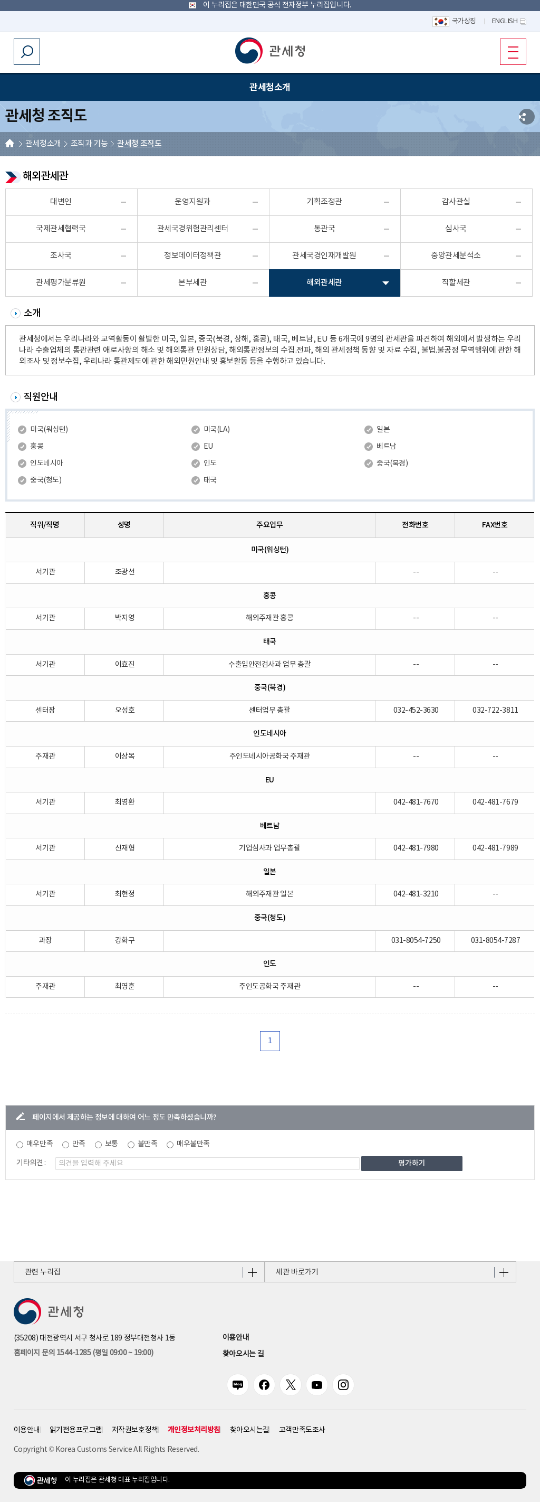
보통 (111, 1144)
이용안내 (236, 1338)
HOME (9, 144)
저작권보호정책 (135, 1430)
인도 (210, 463)
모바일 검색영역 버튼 (27, 52)
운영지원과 (192, 201)
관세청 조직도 (139, 143)
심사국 (456, 228)
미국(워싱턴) (49, 430)
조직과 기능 (89, 143)
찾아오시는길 (249, 1430)
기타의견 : (31, 1163)
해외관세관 (324, 282)
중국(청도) (45, 480)
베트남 (387, 446)
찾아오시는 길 (243, 1354)
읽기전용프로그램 (76, 1430)
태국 (210, 480)
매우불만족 (193, 1144)
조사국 (61, 255)
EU (208, 446)
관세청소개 (43, 143)
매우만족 (39, 1144)
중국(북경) (392, 463)
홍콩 (36, 446)
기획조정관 (324, 201)
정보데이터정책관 (192, 255)
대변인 (61, 201)
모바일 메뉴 (509, 51)
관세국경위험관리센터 (192, 228)
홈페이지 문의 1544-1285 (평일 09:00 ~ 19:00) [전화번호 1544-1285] (83, 1353)
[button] (270, 50)
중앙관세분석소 (456, 255)
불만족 (148, 1144)
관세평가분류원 (61, 282)
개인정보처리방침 (194, 1429)
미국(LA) (217, 430)
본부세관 (192, 282)
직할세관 (456, 282)
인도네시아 (46, 463)
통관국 (324, 228)
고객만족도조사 (302, 1430)
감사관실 (456, 201)
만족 (78, 1144)
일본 (383, 430)
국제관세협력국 (61, 228)
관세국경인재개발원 (324, 255)
